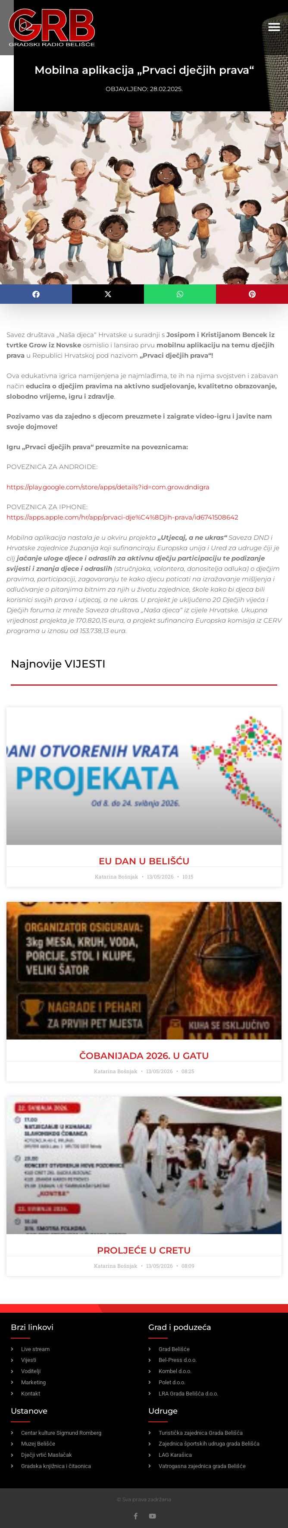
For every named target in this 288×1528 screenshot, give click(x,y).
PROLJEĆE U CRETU (144, 1250)
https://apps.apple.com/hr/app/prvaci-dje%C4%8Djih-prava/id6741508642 (122, 517)
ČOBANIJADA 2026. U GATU (144, 1055)
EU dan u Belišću (144, 861)
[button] (274, 27)
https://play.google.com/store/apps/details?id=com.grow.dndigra (108, 487)
